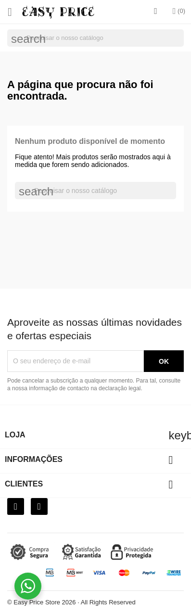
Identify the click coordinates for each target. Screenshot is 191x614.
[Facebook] (15, 506)
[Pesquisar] (95, 38)
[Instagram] (39, 506)
